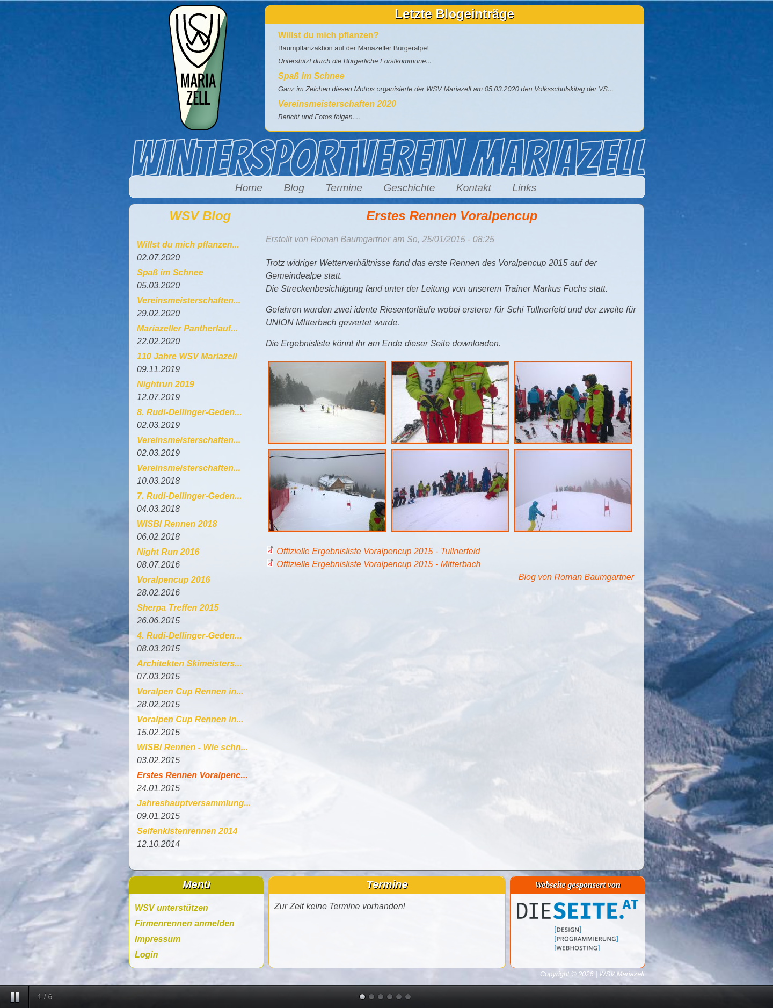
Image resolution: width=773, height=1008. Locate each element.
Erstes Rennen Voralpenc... (192, 775)
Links (524, 187)
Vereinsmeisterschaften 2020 (337, 103)
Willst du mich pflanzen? (328, 35)
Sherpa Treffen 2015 (177, 607)
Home (248, 187)
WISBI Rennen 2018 (177, 523)
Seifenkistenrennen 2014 (187, 831)
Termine (343, 187)
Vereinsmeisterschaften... (188, 300)
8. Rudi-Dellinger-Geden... (189, 412)
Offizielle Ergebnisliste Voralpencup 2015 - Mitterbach (378, 564)
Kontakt (473, 187)
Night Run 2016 (168, 551)
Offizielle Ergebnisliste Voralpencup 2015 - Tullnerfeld (378, 551)
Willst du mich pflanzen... (188, 244)
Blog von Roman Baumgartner (576, 577)
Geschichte (409, 187)
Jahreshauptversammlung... (194, 803)
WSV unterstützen (171, 907)
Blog (293, 187)
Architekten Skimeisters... (189, 663)
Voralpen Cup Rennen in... (190, 691)
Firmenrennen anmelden (185, 923)
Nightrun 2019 (165, 384)
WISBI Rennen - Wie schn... (192, 747)
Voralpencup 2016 (173, 579)
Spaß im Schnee (311, 76)
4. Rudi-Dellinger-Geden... (189, 635)
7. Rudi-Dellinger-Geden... (189, 496)
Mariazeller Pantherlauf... (187, 328)
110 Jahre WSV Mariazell (187, 356)
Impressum (157, 939)
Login (146, 954)
